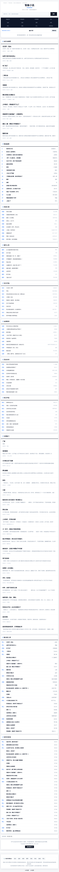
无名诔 (8, 417)
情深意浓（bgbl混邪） (11, 338)
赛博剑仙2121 (9, 402)
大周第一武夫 (9, 297)
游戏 (22, 25)
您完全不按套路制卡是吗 (12, 388)
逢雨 (7, 182)
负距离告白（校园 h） (11, 712)
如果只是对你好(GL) (9, 56)
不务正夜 (8, 821)
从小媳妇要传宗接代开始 (12, 249)
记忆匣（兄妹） (7, 46)
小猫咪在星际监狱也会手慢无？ (14, 329)
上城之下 (8, 201)
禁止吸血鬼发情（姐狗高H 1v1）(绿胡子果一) (17, 688)
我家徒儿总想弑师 (10, 725)
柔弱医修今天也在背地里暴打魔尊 (14, 800)
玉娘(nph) (8, 697)
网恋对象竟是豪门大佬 (11, 392)
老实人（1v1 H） (10, 220)
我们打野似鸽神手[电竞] (12, 364)
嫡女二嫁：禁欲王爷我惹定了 (12, 124)
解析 (54, 14)
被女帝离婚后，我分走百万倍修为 (12, 539)
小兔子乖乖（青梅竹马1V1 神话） (14, 335)
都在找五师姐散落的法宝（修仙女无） (15, 344)
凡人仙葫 (8, 194)
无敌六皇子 (9, 277)
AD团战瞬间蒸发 (10, 370)
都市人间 (6, 245)
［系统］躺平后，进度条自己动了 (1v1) (15, 353)
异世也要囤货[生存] (11, 421)
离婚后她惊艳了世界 (11, 197)
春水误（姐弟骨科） (11, 151)
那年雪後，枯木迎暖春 (11, 239)
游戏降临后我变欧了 (11, 367)
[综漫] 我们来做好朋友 (11, 185)
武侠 (22, 22)
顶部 (32, 846)
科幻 (8, 25)
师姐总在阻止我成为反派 (12, 312)
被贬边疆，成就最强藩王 (12, 268)
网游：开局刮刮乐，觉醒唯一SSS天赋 (15, 379)
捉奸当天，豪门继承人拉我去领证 (14, 769)
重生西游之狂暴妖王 (9, 95)
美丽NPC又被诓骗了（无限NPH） (13, 114)
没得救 (8, 694)
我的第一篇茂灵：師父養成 (12, 300)
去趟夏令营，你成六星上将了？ (14, 265)
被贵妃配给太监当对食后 (12, 744)
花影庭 (5, 85)
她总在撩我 (9, 224)
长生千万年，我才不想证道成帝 (14, 161)
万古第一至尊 (9, 288)
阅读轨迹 (51, 25)
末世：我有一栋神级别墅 (12, 424)
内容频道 (37, 19)
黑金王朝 (8, 262)
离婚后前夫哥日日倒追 (11, 685)
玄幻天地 (6, 283)
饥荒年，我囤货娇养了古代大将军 (14, 778)
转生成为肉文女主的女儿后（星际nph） (16, 294)
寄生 (7, 291)
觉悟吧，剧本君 (10, 376)
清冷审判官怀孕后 (10, 411)
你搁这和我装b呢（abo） (12, 214)
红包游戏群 (9, 382)
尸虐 (4, 441)
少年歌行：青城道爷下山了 (11, 104)
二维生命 (5, 75)
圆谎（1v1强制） (10, 217)
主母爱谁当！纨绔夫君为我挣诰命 (14, 154)
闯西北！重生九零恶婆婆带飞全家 (14, 679)
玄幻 (51, 19)
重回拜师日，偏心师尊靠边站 (13, 831)
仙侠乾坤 (6, 321)
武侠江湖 (6, 207)
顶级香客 (8, 341)
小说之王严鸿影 (10, 173)
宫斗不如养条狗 (10, 303)
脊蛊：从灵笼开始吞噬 (11, 405)
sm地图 (32, 870)
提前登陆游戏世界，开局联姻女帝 (12, 626)
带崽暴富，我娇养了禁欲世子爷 (14, 731)
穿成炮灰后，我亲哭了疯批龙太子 (14, 703)
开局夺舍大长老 (10, 676)
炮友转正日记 (9, 148)
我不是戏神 (6, 558)
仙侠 (8, 22)
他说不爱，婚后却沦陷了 (12, 741)
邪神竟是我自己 (10, 427)
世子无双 (8, 252)
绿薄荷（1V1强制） (8, 568)
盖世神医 (5, 617)
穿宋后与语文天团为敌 (11, 706)
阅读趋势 (22, 19)
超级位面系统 (9, 164)
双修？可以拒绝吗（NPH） (12, 191)
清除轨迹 (54, 30)
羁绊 (7, 179)
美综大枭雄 (9, 211)
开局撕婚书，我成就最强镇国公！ (14, 259)
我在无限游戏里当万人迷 (12, 414)
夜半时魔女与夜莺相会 (11, 315)
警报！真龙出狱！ (10, 236)
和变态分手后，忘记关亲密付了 (12, 607)
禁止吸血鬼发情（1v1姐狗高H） (14, 309)
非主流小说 (9, 836)
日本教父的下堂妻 (8, 461)
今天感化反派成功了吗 (11, 700)
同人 (37, 25)
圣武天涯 (8, 306)
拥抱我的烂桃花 (10, 682)
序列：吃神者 (6, 578)
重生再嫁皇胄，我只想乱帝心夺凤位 (15, 803)
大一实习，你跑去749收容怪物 (11, 529)
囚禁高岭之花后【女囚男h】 (13, 722)
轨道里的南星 (9, 719)
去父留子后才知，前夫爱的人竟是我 (15, 748)
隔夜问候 (5, 133)
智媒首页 (8, 19)
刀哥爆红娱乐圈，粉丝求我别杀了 (14, 176)
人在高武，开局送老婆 (9, 519)
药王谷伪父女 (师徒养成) (12, 326)
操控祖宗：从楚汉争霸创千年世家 (12, 548)
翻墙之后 (8, 691)
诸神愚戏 (5, 451)
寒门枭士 (8, 274)
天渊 (4, 490)
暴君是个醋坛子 (10, 672)
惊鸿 (7, 167)
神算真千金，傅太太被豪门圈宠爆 (14, 760)
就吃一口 (8, 709)
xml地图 (27, 870)
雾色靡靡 (5, 470)
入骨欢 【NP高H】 (10, 230)
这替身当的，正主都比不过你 (13, 188)
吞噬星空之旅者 (10, 430)
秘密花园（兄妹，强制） (10, 597)
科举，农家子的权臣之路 (10, 587)
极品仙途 (8, 350)
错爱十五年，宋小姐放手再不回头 (14, 806)
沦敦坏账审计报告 (10, 170)
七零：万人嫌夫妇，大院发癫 (13, 158)
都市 (37, 22)
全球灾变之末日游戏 (11, 408)
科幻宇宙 (6, 398)
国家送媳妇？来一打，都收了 (13, 256)
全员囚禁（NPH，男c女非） (13, 227)
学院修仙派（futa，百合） (12, 347)
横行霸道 (8, 332)
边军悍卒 (8, 271)
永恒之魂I (8, 385)
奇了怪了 (5, 66)
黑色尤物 (5, 509)
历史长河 (6, 359)
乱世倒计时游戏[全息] (11, 373)
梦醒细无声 (9, 233)
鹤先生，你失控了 (10, 728)
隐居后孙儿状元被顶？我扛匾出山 (12, 500)
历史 (51, 22)
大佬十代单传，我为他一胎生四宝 (14, 818)
